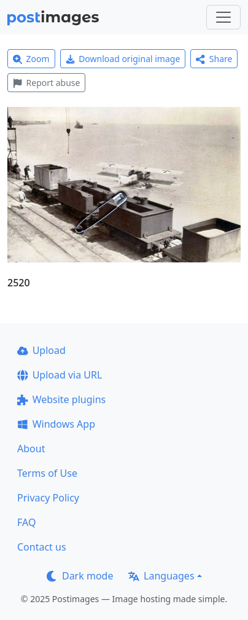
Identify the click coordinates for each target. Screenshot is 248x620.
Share (214, 59)
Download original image (123, 59)
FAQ (26, 522)
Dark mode (80, 576)
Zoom (31, 59)
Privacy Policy (48, 497)
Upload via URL (59, 375)
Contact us (41, 547)
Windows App (56, 424)
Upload (41, 350)
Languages (161, 576)
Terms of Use (47, 473)
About (31, 448)
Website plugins (61, 399)
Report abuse (46, 82)
